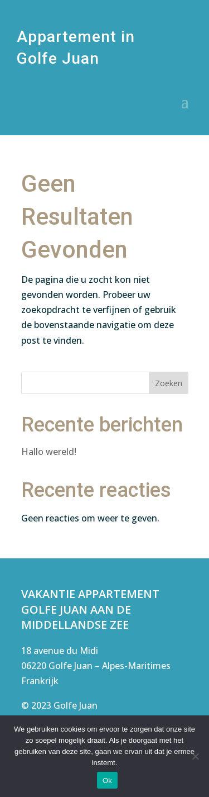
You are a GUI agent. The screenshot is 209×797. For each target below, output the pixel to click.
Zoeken (168, 383)
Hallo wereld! (48, 451)
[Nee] (195, 756)
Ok (107, 780)
